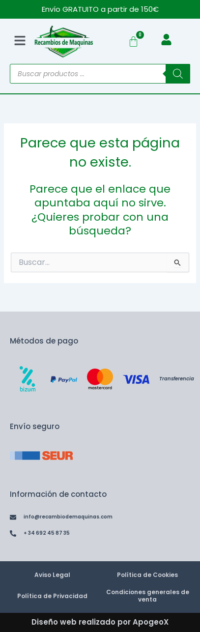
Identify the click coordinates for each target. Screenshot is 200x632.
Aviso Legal (52, 575)
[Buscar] (178, 74)
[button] (20, 41)
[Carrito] (133, 41)
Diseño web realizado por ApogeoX (100, 622)
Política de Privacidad (52, 596)
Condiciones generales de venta (147, 595)
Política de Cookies (147, 575)
